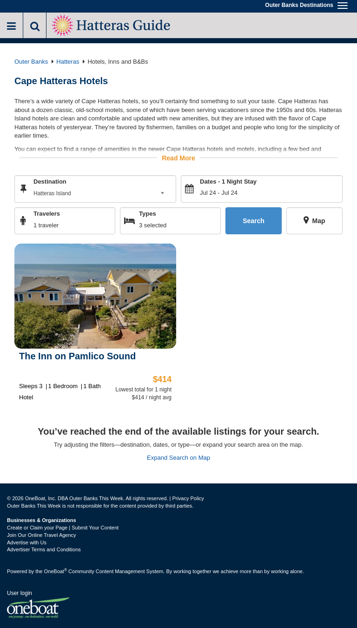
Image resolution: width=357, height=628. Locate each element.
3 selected (152, 225)
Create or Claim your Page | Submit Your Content (63, 527)
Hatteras (67, 61)
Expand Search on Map (178, 457)
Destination (49, 181)
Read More (178, 157)
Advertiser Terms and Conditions (44, 549)
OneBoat (55, 571)
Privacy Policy (188, 498)
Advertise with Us (26, 542)
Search (253, 220)
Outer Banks (31, 61)
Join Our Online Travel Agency (41, 535)
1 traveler (46, 225)
